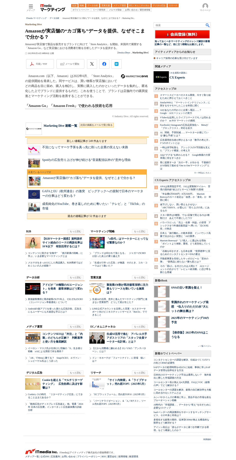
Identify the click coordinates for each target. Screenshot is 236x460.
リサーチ (95, 372)
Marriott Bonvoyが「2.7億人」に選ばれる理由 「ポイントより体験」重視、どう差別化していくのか (185, 243)
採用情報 (122, 456)
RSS (104, 456)
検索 (208, 25)
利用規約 (207, 439)
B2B (28, 231)
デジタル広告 (34, 372)
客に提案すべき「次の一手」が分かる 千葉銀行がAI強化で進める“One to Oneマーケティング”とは (185, 165)
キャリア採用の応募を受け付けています (177, 58)
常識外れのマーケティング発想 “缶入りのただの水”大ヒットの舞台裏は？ (190, 306)
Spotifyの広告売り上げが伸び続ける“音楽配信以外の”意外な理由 (86, 159)
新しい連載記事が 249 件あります (87, 141)
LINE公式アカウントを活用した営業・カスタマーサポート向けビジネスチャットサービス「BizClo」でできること (119, 311)
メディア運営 (34, 326)
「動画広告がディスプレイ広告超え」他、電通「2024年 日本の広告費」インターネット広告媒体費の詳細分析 (55, 407)
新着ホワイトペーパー (168, 353)
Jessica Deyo (124, 52)
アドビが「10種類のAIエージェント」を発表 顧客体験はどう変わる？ (62, 288)
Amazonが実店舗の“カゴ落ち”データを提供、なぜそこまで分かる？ (89, 178)
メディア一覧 (32, 456)
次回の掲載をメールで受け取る (96, 125)
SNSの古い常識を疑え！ (186, 287)
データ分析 (33, 277)
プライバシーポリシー (88, 456)
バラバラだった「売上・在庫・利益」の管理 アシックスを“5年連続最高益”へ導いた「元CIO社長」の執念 (185, 225)
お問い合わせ (69, 456)
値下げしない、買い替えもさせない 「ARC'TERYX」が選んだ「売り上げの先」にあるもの (185, 207)
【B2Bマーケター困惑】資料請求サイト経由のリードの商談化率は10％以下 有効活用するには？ (62, 242)
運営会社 (112, 456)
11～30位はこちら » (202, 173)
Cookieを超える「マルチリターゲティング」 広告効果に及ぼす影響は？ (62, 384)
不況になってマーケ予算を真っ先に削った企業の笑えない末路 (85, 147)
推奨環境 (133, 456)
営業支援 (95, 277)
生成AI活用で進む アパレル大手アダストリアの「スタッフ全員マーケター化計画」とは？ (127, 338)
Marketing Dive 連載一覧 (60, 125)
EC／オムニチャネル (103, 326)
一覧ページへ (205, 346)
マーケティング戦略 (102, 231)
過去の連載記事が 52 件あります (86, 216)
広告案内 (55, 456)
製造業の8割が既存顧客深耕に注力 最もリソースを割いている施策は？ (129, 288)
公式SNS (44, 456)
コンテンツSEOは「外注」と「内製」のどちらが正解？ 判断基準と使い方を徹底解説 (62, 338)
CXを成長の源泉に (178, 73)
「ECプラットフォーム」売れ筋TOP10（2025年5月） (119, 394)
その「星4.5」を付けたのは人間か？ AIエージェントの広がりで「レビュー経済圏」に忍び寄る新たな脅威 (185, 269)
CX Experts (177, 77)
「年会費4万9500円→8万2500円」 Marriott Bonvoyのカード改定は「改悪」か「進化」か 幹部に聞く (185, 197)
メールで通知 (72, 64)
